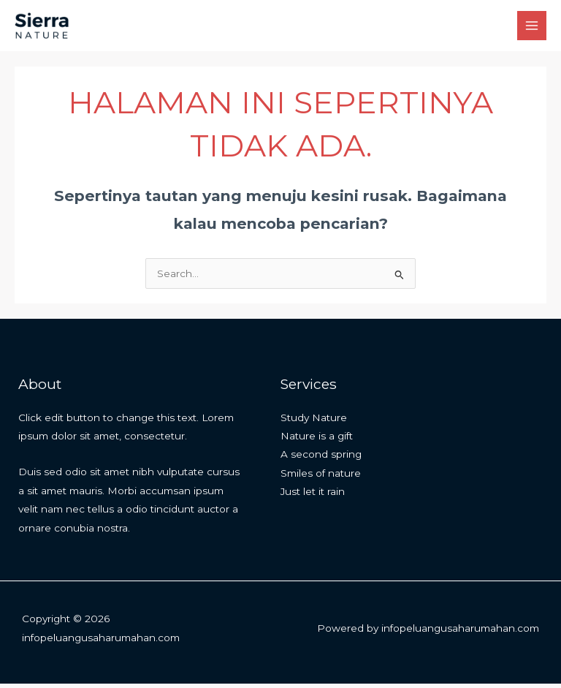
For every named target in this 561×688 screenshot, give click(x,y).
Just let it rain (312, 496)
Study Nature (313, 422)
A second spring (321, 459)
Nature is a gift (316, 441)
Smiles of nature (320, 477)
